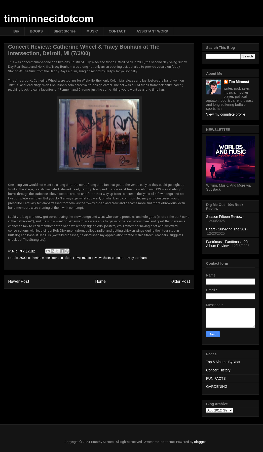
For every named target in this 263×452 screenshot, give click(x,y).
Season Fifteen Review (224, 217)
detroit (69, 258)
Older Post (180, 281)
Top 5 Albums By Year (223, 362)
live (78, 258)
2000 (22, 258)
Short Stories (65, 31)
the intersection (114, 258)
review (96, 258)
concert (57, 258)
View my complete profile (225, 114)
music (86, 258)
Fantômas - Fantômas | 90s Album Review (227, 244)
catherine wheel (39, 258)
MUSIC (92, 31)
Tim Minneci (239, 82)
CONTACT (117, 31)
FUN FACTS (216, 378)
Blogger (199, 442)
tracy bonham (137, 258)
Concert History (218, 370)
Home (100, 281)
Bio (16, 31)
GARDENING (217, 387)
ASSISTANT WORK (152, 31)
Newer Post (18, 281)
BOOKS (36, 31)
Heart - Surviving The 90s (226, 229)
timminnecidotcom (49, 18)
